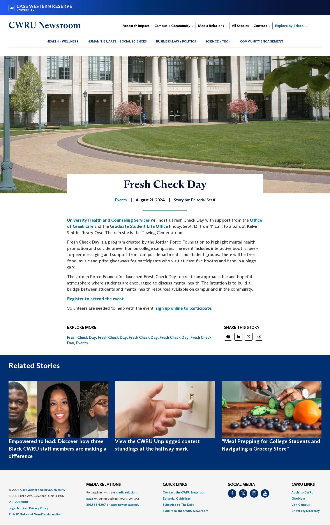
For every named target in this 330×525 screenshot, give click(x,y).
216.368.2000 (18, 502)
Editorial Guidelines (177, 498)
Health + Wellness (62, 41)
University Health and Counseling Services (108, 220)
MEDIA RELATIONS (103, 485)
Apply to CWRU (302, 492)
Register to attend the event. (96, 298)
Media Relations (212, 26)
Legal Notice (18, 508)
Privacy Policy (38, 508)
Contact (262, 26)
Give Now (298, 498)
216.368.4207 (96, 505)
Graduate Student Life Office (139, 226)
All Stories (240, 26)
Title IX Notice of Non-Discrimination (35, 514)
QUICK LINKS (175, 485)
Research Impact (136, 26)
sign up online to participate (183, 308)
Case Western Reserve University (42, 490)
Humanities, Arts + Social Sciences (117, 41)
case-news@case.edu (125, 505)
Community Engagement (261, 41)
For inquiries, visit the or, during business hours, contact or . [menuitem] (113, 498)
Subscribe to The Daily (178, 505)
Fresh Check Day (81, 337)
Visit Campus (300, 505)
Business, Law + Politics (176, 41)
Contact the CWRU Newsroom (184, 492)
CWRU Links (303, 485)
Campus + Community (173, 26)
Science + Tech (218, 41)
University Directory (305, 511)
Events (82, 343)
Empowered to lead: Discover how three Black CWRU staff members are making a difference (57, 449)
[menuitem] (62, 41)
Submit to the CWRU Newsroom (185, 511)
